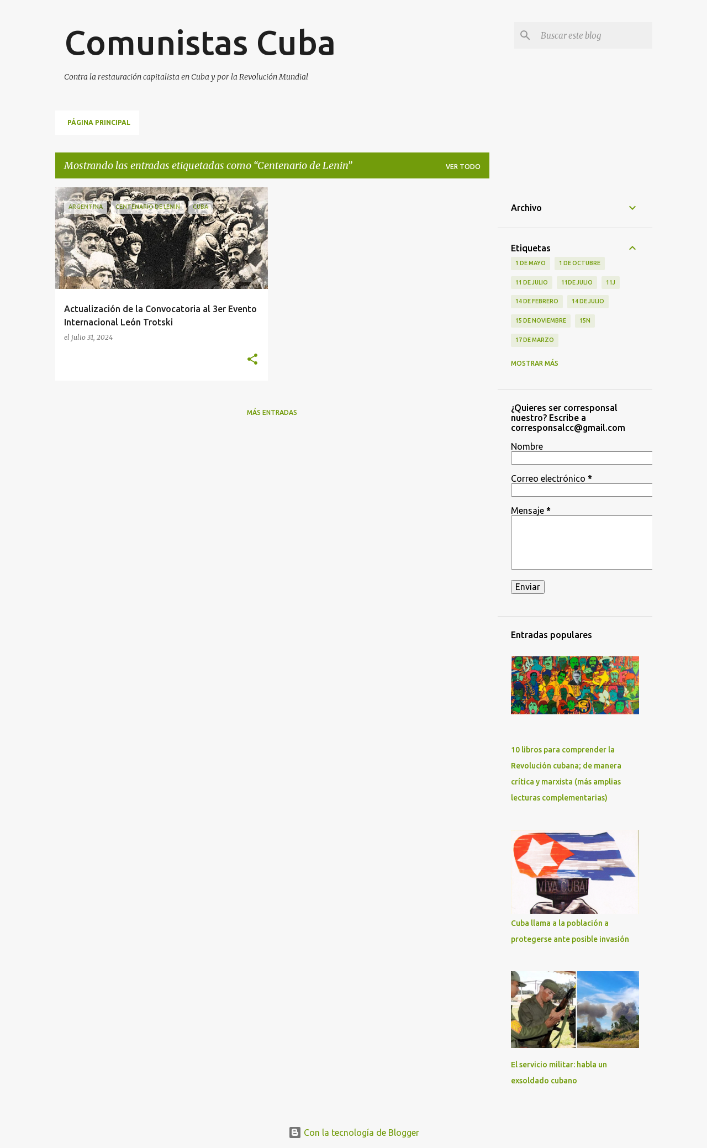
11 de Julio (531, 282)
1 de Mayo (530, 263)
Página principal (98, 122)
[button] (252, 359)
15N (584, 320)
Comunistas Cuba (200, 42)
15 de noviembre (540, 320)
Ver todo (463, 166)
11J (610, 282)
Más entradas (272, 412)
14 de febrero (536, 301)
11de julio (577, 282)
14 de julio (588, 301)
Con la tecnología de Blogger (353, 1133)
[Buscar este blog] (594, 35)
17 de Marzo (534, 339)
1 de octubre (579, 263)
